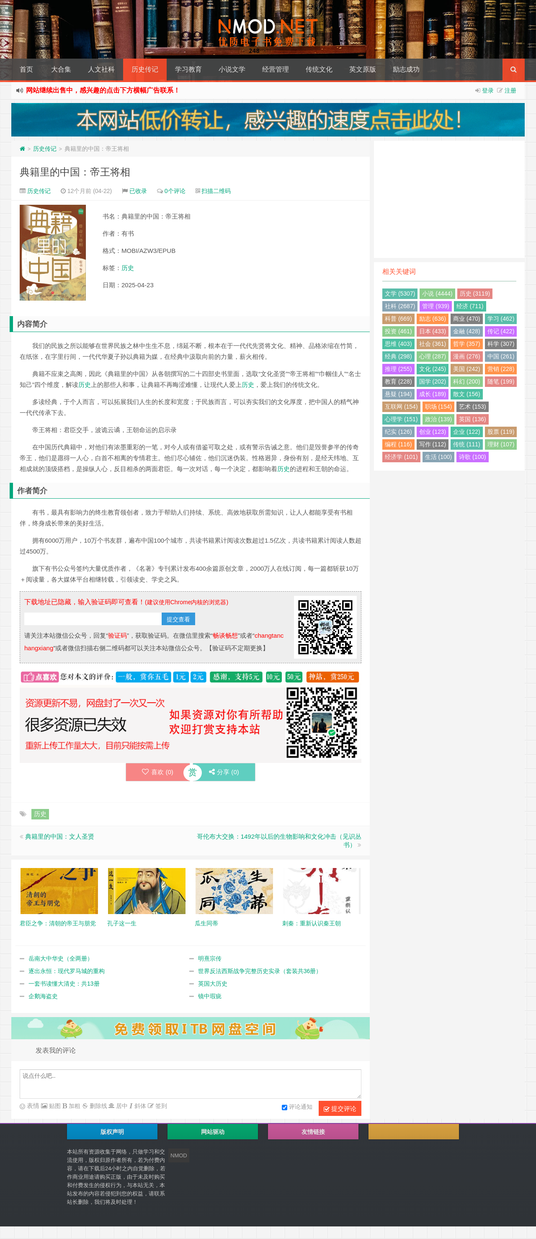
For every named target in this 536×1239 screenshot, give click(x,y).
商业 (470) (466, 318)
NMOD (178, 1155)
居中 (121, 1105)
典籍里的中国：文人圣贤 (59, 836)
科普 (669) (398, 318)
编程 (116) (398, 444)
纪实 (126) (398, 431)
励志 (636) (432, 318)
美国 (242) (466, 369)
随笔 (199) (501, 381)
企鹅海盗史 (43, 996)
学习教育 (188, 69)
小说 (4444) (437, 293)
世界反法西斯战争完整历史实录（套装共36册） (260, 971)
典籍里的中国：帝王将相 (75, 172)
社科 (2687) (400, 306)
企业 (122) (466, 431)
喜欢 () (157, 771)
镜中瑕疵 (210, 996)
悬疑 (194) (398, 394)
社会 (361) (432, 343)
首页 (26, 69)
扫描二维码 (216, 191)
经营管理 (275, 69)
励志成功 (406, 69)
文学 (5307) (400, 293)
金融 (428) (466, 331)
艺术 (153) (472, 406)
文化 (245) (432, 369)
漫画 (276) (466, 356)
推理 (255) (398, 369)
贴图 (54, 1105)
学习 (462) (501, 318)
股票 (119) (501, 431)
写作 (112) (432, 444)
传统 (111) (466, 444)
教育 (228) (398, 381)
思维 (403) (398, 343)
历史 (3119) (475, 293)
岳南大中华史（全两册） (60, 958)
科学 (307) (501, 343)
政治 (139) (438, 419)
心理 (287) (432, 356)
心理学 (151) (401, 419)
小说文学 (232, 69)
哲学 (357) (466, 343)
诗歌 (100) (472, 456)
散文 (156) (466, 394)
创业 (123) (432, 431)
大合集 (61, 69)
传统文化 (319, 69)
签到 (160, 1105)
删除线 (97, 1105)
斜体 (139, 1105)
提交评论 (340, 1109)
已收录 (138, 191)
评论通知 (297, 1107)
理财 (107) (501, 444)
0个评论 (175, 191)
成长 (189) (432, 394)
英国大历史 (212, 983)
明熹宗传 (210, 958)
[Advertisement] (449, 199)
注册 (510, 90)
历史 (127, 267)
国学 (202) (432, 381)
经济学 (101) (401, 456)
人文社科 (101, 69)
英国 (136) (472, 419)
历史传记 (144, 69)
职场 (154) (438, 406)
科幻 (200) (466, 381)
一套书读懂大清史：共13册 (64, 983)
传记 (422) (501, 331)
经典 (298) (398, 356)
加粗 (73, 1105)
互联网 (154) (401, 406)
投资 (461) (398, 331)
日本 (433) (432, 331)
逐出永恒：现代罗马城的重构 (66, 971)
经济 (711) (470, 306)
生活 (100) (438, 456)
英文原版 (362, 69)
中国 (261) (501, 356)
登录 (488, 90)
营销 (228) (501, 369)
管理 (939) (435, 306)
